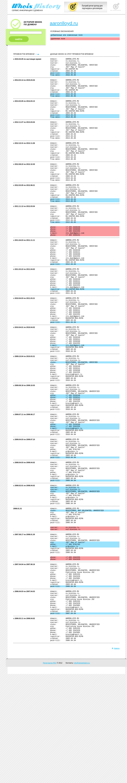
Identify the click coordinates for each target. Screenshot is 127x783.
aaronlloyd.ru (64, 23)
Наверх (116, 757)
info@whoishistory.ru (82, 772)
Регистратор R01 (49, 772)
